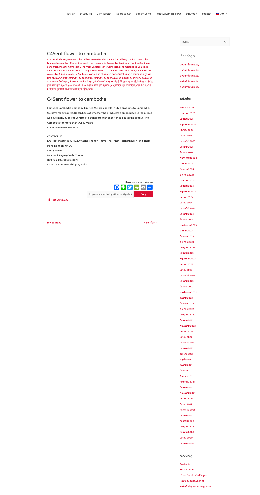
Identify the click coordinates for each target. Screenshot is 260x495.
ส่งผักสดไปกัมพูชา (96, 77)
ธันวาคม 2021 (187, 354)
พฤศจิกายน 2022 (189, 292)
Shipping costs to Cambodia (110, 74)
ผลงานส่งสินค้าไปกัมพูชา (193, 481)
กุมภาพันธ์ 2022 (188, 343)
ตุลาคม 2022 (186, 298)
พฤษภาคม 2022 (188, 326)
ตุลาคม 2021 (186, 365)
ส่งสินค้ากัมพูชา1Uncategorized (197, 486)
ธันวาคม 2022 (187, 287)
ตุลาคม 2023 (186, 231)
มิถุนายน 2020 (187, 432)
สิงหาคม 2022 (187, 309)
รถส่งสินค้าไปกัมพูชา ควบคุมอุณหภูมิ (66, 77)
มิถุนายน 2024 (187, 186)
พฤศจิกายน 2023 (189, 225)
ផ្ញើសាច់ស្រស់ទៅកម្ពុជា (139, 84)
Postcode (185, 464)
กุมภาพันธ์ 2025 (188, 141)
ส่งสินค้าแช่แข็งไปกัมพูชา (137, 77)
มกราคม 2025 (187, 147)
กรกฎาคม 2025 (188, 113)
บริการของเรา (104, 14)
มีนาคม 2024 (186, 203)
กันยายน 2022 (187, 303)
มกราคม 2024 (187, 214)
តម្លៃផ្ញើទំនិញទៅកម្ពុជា (79, 84)
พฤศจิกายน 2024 (189, 158)
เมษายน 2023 (187, 264)
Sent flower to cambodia (79, 74)
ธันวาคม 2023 (187, 219)
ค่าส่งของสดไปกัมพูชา (139, 74)
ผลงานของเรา (123, 14)
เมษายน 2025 (187, 130)
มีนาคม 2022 (186, 337)
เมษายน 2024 (187, 197)
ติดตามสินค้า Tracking (169, 14)
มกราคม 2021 (187, 415)
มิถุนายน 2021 (187, 387)
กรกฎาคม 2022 (188, 315)
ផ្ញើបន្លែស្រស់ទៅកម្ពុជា (116, 84)
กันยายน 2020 (187, 421)
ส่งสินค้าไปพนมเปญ (190, 65)
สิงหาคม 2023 (187, 242)
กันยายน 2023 (187, 236)
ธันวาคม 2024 (187, 152)
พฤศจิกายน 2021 (188, 359)
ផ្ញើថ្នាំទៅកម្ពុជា (98, 84)
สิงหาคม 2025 (187, 108)
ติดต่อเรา (206, 14)
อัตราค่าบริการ (144, 14)
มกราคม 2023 (187, 281)
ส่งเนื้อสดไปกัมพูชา (57, 84)
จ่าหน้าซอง (191, 14)
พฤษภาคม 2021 (188, 393)
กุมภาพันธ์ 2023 (188, 275)
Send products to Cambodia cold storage (97, 70)
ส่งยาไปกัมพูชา (115, 77)
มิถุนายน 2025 (187, 119)
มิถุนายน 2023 (187, 253)
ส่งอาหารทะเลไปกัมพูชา (87, 81)
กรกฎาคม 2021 (188, 382)
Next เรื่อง (150, 226)
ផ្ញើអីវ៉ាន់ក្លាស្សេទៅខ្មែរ (79, 88)
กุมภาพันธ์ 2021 (188, 410)
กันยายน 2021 (187, 370)
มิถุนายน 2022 (187, 320)
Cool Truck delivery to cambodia (65, 59)
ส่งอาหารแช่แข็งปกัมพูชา (138, 81)
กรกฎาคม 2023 (188, 247)
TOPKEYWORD (188, 469)
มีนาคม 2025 (186, 136)
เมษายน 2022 (187, 331)
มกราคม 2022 (187, 348)
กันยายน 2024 (187, 169)
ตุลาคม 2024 (187, 164)
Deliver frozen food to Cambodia (103, 59)
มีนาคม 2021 (186, 404)
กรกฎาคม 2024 (188, 180)
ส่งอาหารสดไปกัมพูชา (112, 81)
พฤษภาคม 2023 (188, 259)
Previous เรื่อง (53, 226)
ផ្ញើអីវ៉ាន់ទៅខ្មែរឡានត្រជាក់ (103, 88)
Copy (144, 197)
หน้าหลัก (70, 14)
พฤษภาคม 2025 (188, 124)
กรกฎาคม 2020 (188, 426)
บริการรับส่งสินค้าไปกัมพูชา (194, 475)
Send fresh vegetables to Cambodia (124, 66)
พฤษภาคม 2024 (188, 191)
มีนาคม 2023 (186, 270)
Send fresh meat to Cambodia (86, 66)
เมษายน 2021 (187, 398)
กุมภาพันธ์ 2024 (188, 208)
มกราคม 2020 (187, 443)
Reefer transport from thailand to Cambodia (109, 63)
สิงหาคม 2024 (187, 175)
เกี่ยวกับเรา (86, 14)
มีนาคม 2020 (187, 438)
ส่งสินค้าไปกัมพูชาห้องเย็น (60, 81)
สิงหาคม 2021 (187, 376)
